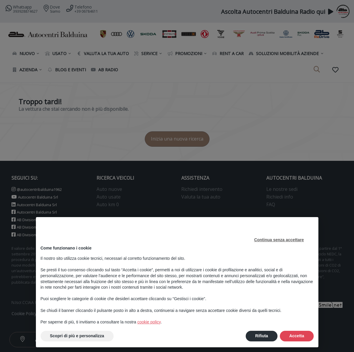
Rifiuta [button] (261, 335)
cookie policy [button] (149, 322)
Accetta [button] (296, 335)
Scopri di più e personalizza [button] (77, 335)
